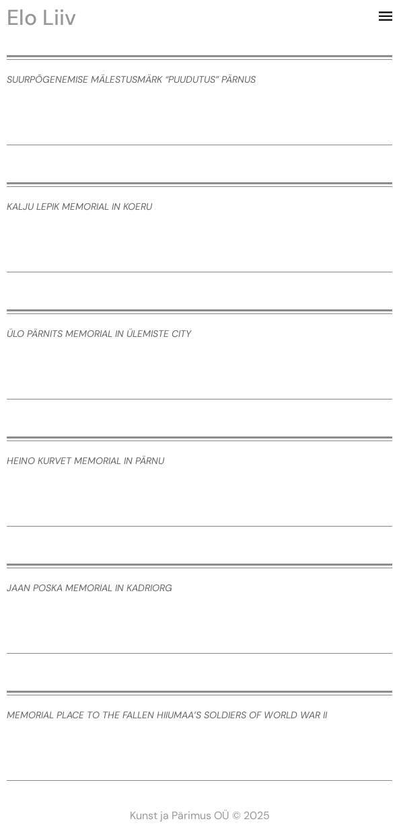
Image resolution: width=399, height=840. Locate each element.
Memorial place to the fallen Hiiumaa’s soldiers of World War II (167, 715)
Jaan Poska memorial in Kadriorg (89, 588)
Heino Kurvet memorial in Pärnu (85, 461)
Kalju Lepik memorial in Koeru (79, 206)
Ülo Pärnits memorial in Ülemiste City (99, 334)
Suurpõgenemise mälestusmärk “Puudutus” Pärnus (131, 79)
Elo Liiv (41, 17)
